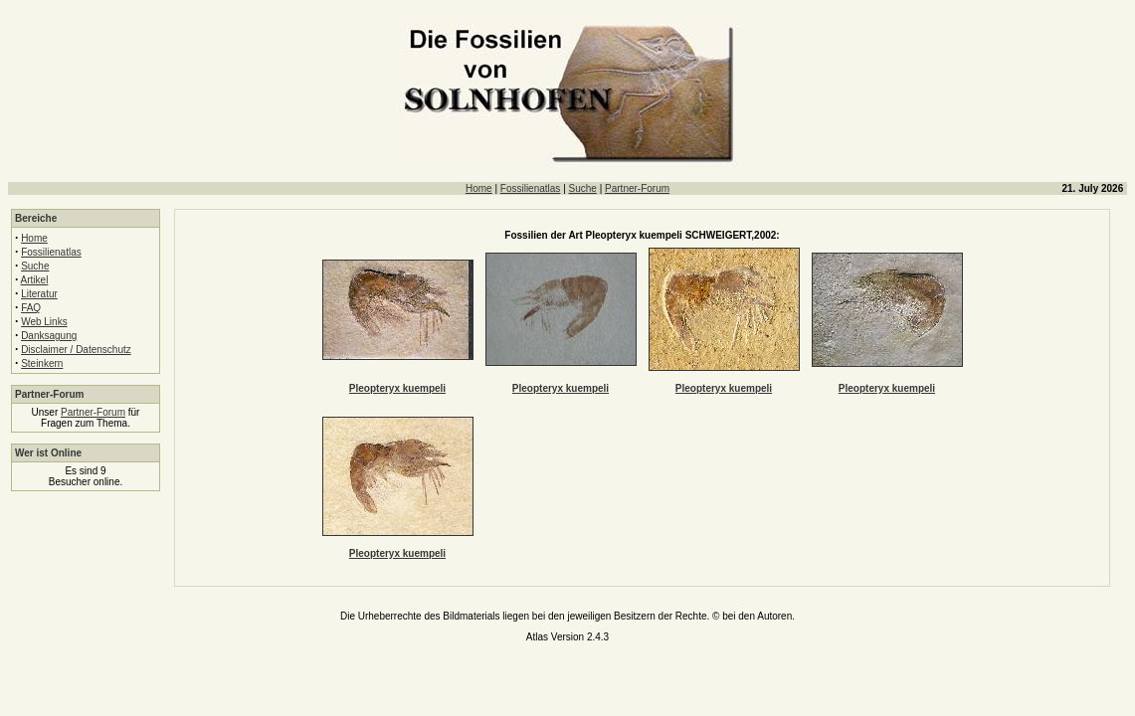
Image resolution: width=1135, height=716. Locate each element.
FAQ (31, 307)
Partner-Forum (637, 188)
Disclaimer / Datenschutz (76, 349)
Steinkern (42, 363)
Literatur (39, 293)
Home (479, 188)
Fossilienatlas (530, 188)
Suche (583, 188)
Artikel (35, 279)
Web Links (44, 321)
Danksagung (49, 335)
